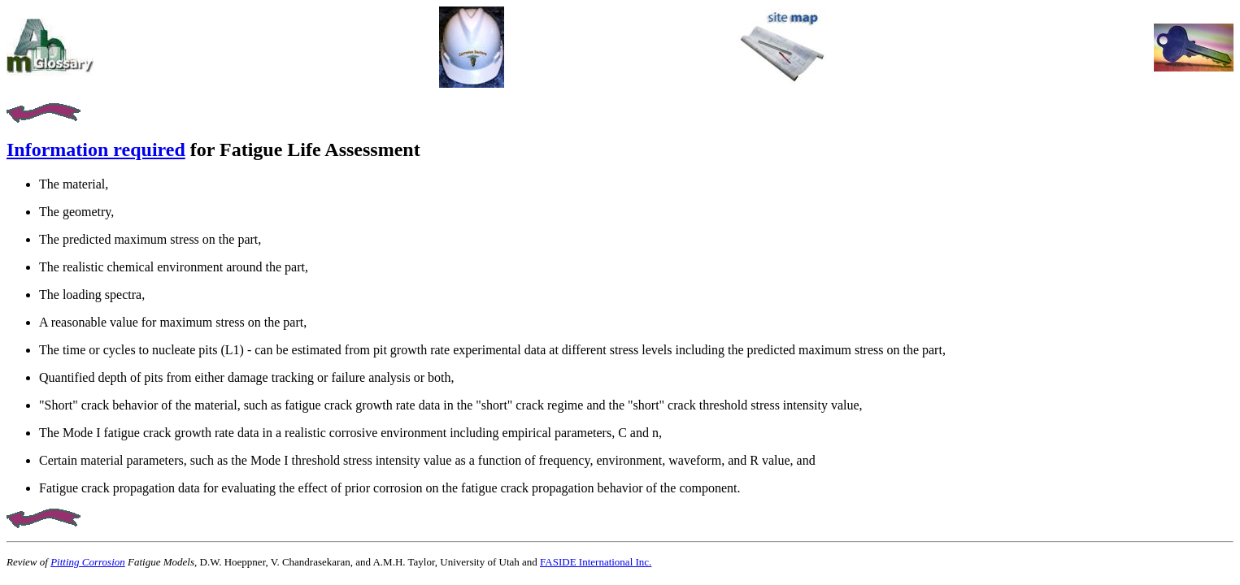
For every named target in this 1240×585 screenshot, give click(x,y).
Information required (96, 149)
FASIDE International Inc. (595, 562)
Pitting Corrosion (87, 562)
